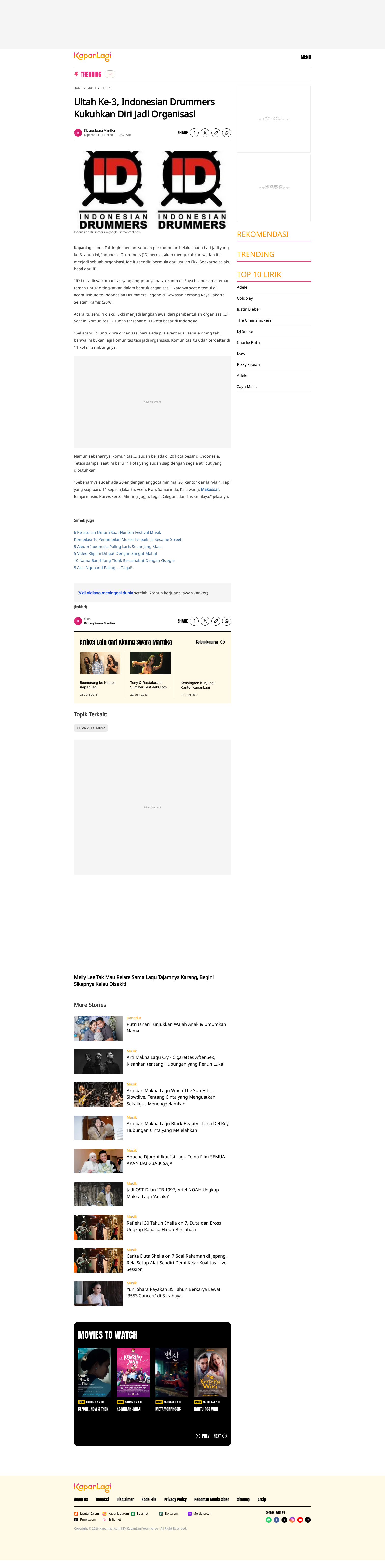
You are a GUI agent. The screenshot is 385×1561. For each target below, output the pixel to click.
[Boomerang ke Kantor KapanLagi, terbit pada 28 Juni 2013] (100, 674)
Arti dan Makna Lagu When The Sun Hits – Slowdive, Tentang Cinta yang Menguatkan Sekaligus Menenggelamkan (171, 1097)
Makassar (210, 489)
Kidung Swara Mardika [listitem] (99, 130)
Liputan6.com (86, 1514)
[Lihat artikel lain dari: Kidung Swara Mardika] (210, 642)
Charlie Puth (248, 342)
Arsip (262, 1499)
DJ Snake (245, 331)
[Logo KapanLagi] (92, 56)
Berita (105, 88)
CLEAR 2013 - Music (91, 728)
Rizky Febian (248, 364)
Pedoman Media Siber (211, 1499)
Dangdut (134, 1018)
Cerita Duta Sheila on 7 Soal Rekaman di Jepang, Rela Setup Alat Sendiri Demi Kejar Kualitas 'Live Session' (177, 1262)
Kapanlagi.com (115, 1514)
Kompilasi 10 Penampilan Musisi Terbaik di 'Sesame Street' (128, 539)
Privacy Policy (175, 1499)
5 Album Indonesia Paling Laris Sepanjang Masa (118, 546)
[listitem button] (215, 132)
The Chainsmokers (254, 320)
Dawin (243, 353)
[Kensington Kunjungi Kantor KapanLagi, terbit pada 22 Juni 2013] (201, 674)
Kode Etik (149, 1499)
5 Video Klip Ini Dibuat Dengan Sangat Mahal (115, 553)
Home (78, 88)
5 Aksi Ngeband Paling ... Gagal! (103, 567)
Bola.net (139, 1514)
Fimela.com (85, 1519)
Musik (91, 88)
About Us (81, 1499)
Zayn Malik (247, 386)
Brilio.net (111, 1519)
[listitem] (110, 74)
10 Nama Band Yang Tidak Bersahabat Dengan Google (124, 560)
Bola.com (168, 1514)
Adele (242, 287)
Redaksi (102, 1499)
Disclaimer (125, 1499)
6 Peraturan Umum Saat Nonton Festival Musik (117, 532)
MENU (306, 56)
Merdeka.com (200, 1514)
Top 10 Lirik (259, 274)
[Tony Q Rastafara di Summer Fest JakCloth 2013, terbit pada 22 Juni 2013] (150, 674)
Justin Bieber (248, 309)
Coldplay (245, 298)
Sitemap (243, 1499)
